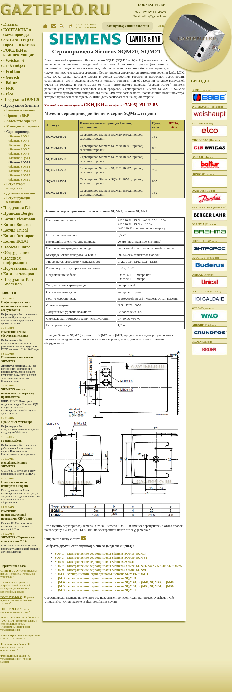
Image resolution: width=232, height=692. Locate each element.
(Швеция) (201, 89)
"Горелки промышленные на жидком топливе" (17, 600)
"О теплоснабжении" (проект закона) (15, 658)
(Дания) (203, 190)
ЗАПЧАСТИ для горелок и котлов (19, 42)
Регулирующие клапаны (18, 200)
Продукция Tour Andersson (18, 281)
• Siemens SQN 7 (19, 149)
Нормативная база (20, 268)
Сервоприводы (18, 132)
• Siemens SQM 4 (19, 171)
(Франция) (202, 123)
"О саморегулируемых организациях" (15, 647)
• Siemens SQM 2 (19, 162)
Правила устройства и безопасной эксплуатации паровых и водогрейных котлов (15, 587)
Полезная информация (15, 260)
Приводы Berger (18, 213)
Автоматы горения (21, 121)
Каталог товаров (18, 274)
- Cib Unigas (14, 66)
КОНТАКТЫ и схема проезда (17, 32)
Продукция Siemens (21, 105)
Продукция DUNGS (21, 99)
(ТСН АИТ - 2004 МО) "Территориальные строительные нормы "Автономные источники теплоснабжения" (20, 623)
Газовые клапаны (20, 110)
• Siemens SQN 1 (19, 136)
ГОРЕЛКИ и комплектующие (18, 52)
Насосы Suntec (16, 247)
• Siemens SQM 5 (19, 175)
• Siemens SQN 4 (19, 145)
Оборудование (16, 252)
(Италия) (206, 140)
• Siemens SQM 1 (19, 158)
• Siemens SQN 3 (19, 140)
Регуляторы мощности (15, 186)
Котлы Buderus (17, 224)
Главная (11, 24)
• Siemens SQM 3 (19, 166)
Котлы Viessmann (19, 219)
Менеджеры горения (23, 126)
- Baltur (10, 83)
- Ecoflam (11, 71)
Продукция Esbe (18, 208)
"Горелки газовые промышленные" (15, 610)
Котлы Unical (15, 230)
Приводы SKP (17, 116)
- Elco (8, 94)
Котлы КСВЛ (15, 241)
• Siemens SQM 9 (19, 179)
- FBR (8, 88)
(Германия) (207, 106)
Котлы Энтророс (18, 236)
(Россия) (205, 240)
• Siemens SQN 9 (19, 153)
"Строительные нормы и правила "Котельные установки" (19, 573)
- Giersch (11, 77)
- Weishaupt (13, 60)
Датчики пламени (20, 193)
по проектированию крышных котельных (20, 637)
